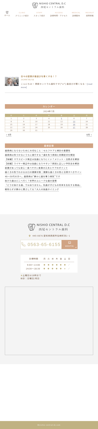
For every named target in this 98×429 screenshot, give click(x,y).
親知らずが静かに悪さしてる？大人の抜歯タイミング (32, 189)
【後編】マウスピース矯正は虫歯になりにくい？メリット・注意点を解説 (42, 159)
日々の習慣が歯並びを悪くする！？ (39, 76)
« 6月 (9, 134)
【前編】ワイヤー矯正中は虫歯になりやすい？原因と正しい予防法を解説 (42, 163)
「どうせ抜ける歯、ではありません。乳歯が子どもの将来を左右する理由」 (43, 184)
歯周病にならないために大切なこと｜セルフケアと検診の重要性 (37, 150)
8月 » (89, 134)
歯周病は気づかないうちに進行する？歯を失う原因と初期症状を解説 (40, 154)
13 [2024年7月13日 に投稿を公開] (74, 121)
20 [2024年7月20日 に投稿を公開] (74, 124)
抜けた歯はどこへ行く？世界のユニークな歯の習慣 (31, 180)
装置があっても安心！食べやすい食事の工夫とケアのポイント (36, 167)
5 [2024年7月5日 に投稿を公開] (61, 118)
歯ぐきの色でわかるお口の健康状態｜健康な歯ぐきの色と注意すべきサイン (43, 172)
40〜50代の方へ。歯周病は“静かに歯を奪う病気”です (32, 176)
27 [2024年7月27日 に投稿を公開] (74, 127)
